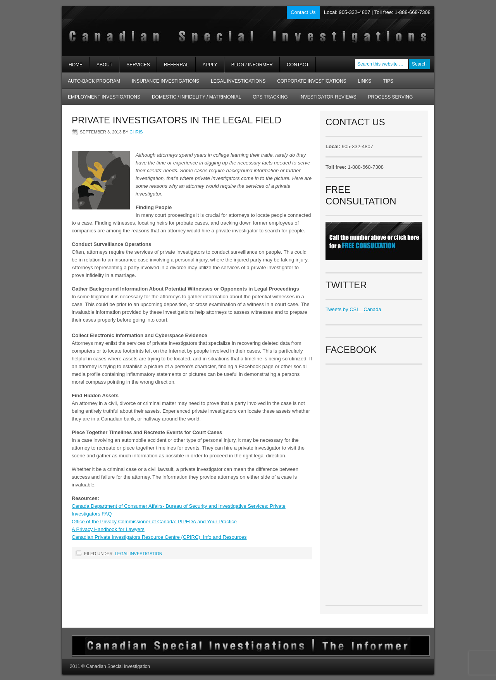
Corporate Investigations (311, 81)
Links (365, 81)
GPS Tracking (270, 97)
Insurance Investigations (165, 81)
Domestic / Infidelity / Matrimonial (196, 97)
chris (136, 132)
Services (135, 67)
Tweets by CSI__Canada (353, 309)
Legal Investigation (138, 553)
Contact (298, 64)
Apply (210, 64)
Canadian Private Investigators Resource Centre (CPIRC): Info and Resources (159, 537)
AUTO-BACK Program (91, 83)
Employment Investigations (101, 99)
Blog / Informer (252, 64)
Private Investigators (154, 31)
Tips (388, 81)
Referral (176, 64)
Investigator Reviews (328, 97)
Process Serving (390, 97)
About (101, 67)
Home (76, 64)
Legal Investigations (238, 81)
